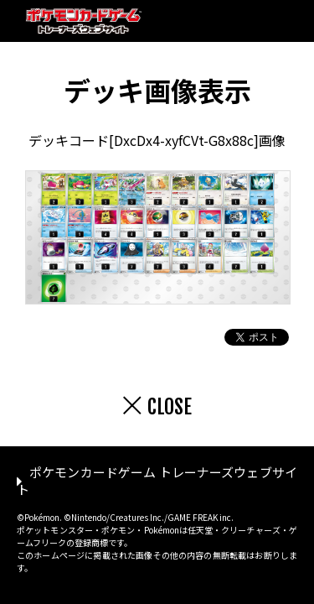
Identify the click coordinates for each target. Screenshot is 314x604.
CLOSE (169, 406)
